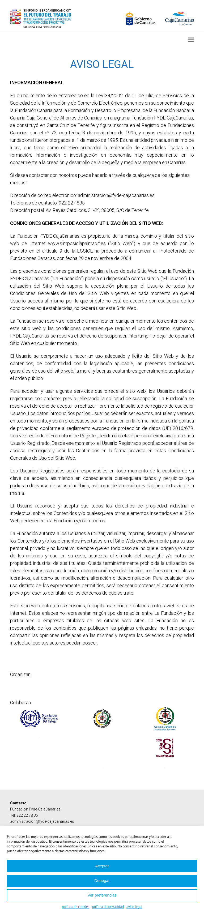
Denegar (102, 880)
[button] (191, 39)
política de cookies (75, 907)
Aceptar (102, 866)
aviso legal (134, 907)
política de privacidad (108, 907)
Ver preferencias (101, 895)
